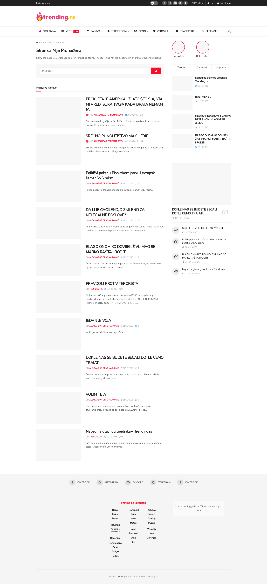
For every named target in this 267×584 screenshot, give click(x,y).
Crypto (115, 514)
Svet (133, 542)
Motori (133, 523)
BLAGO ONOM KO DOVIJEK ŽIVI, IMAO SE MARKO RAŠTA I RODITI (120, 249)
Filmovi (151, 514)
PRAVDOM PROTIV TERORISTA (112, 283)
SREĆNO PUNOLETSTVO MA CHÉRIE (117, 136)
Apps (115, 547)
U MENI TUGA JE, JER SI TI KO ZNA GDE (203, 228)
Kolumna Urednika (115, 530)
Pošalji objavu (43, 3)
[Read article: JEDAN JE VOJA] (58, 334)
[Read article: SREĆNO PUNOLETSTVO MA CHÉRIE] (58, 149)
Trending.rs (122, 576)
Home (39, 42)
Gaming (151, 518)
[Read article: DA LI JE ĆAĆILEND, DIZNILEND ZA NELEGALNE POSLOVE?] (58, 223)
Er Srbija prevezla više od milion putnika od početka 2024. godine (204, 241)
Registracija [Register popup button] (224, 3)
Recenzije (115, 538)
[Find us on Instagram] (170, 3)
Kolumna (115, 525)
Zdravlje (151, 529)
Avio (133, 518)
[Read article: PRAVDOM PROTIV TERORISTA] (58, 297)
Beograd (133, 533)
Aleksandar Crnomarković (108, 115)
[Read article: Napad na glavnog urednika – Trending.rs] (58, 445)
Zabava (152, 510)
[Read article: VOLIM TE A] (58, 408)
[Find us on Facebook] (164, 3)
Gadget (115, 551)
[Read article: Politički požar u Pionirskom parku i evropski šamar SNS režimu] (58, 186)
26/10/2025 (131, 141)
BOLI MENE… (203, 97)
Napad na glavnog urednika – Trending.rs (119, 431)
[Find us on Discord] (175, 3)
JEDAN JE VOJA (98, 320)
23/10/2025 (127, 183)
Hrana (151, 533)
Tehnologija (115, 543)
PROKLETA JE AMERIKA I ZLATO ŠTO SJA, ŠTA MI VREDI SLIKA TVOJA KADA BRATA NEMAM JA (124, 104)
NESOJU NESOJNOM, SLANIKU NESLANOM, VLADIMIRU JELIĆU (213, 119)
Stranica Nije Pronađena (56, 42)
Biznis (115, 510)
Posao (115, 518)
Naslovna (47, 31)
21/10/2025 (110, 289)
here (198, 510)
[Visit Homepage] (55, 16)
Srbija (133, 538)
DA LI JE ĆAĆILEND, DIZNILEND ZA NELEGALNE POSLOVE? (115, 212)
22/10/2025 (127, 220)
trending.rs (95, 289)
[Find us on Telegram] (180, 3)
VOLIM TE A (96, 394)
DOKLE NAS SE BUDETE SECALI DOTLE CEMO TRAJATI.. (194, 211)
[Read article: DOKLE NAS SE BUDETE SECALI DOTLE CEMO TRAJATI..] (58, 371)
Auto (133, 514)
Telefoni (115, 556)
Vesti (70, 31)
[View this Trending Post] (87, 115)
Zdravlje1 (151, 538)
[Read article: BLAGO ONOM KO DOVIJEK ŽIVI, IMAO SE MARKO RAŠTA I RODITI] (58, 260)
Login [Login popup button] (211, 3)
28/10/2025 (131, 115)
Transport (133, 510)
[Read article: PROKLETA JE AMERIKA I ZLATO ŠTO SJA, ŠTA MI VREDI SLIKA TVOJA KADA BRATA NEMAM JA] (58, 112)
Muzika (151, 523)
